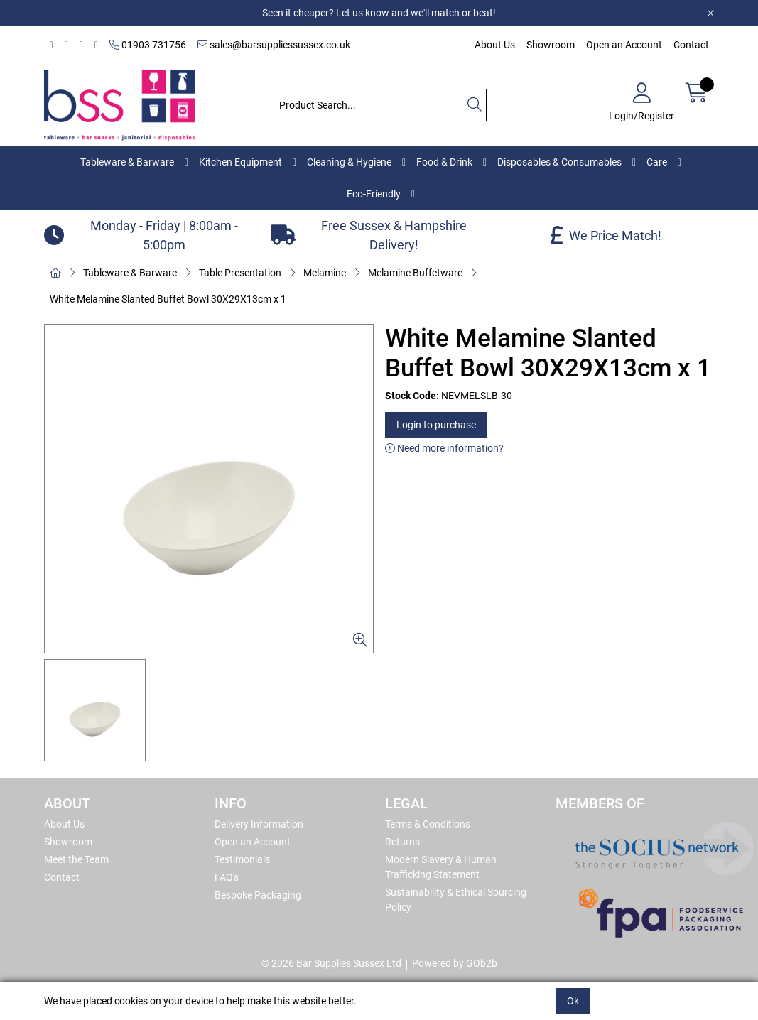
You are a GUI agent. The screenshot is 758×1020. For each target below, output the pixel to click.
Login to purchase (436, 424)
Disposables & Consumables (559, 162)
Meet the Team (76, 859)
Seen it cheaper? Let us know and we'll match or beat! (379, 12)
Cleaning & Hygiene (349, 162)
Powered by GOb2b (454, 963)
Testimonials (242, 859)
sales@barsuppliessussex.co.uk (273, 44)
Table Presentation (240, 272)
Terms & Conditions (427, 824)
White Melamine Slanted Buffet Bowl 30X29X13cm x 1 (168, 299)
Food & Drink (444, 162)
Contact (691, 44)
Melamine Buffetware (415, 272)
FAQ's (227, 877)
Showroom (550, 44)
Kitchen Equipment (240, 162)
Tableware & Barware (127, 162)
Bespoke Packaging (258, 895)
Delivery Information (259, 824)
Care (656, 162)
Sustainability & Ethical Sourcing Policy (455, 899)
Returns (402, 841)
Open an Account (624, 44)
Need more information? (444, 448)
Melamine (324, 272)
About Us (495, 44)
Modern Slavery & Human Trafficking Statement (441, 867)
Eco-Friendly (374, 194)
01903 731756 (147, 44)
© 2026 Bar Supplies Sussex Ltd (331, 963)
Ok (573, 1001)
